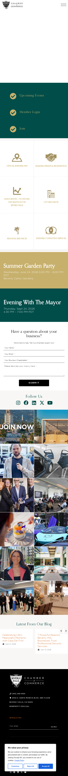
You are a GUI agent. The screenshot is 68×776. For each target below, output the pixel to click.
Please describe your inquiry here (20, 366)
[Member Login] (30, 112)
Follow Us (34, 397)
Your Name (9, 348)
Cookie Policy (19, 760)
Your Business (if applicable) (16, 360)
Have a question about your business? (34, 334)
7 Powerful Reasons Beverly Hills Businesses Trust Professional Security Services (50, 640)
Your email (14, 726)
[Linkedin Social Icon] (18, 772)
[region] (30, 757)
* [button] (14, 348)
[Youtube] (49, 402)
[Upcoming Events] (32, 96)
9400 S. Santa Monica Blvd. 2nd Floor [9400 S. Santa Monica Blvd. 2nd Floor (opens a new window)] (31, 698)
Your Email (9, 354)
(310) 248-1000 (18, 693)
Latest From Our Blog (34, 624)
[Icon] (13, 96)
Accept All (45, 766)
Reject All (30, 766)
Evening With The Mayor (32, 303)
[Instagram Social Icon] (11, 772)
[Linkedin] (34, 402)
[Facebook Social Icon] (14, 772)
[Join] (22, 129)
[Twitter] (41, 402)
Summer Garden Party (29, 266)
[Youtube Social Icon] (25, 772)
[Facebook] (26, 402)
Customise (15, 766)
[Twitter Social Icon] (22, 772)
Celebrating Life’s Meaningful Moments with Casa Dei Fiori (14, 638)
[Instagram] (18, 402)
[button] (63, 6)
